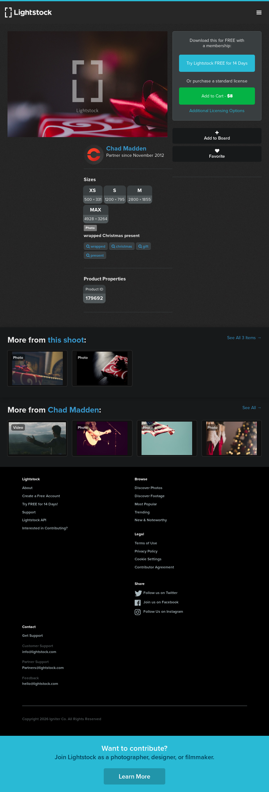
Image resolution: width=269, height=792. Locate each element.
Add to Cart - (217, 96)
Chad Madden (126, 148)
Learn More (134, 776)
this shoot (66, 340)
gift (143, 246)
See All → (252, 408)
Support (29, 512)
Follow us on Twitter (160, 592)
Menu (259, 12)
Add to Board (217, 136)
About (27, 487)
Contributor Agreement (154, 567)
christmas (122, 246)
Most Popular (146, 504)
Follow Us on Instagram (163, 611)
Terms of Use (146, 543)
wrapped (95, 246)
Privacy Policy (146, 551)
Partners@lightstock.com (43, 667)
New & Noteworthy (151, 519)
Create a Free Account (41, 495)
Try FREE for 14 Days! (40, 504)
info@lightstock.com (39, 651)
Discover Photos (148, 487)
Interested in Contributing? (45, 528)
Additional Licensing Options (217, 110)
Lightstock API (34, 519)
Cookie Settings (148, 559)
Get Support (32, 635)
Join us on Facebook (160, 602)
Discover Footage (150, 495)
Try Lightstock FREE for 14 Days (217, 63)
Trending (142, 512)
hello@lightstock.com (40, 683)
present (95, 255)
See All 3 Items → (244, 338)
